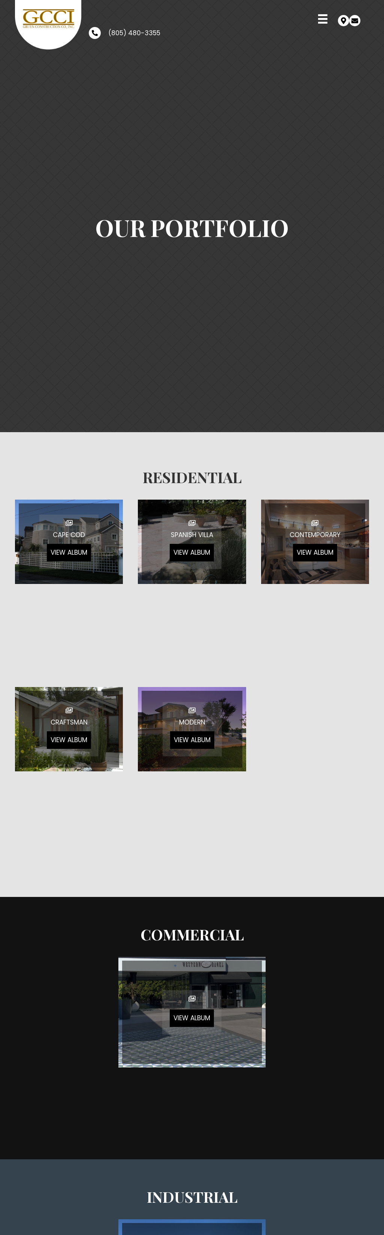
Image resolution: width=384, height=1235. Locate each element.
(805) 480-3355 (134, 32)
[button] (343, 20)
